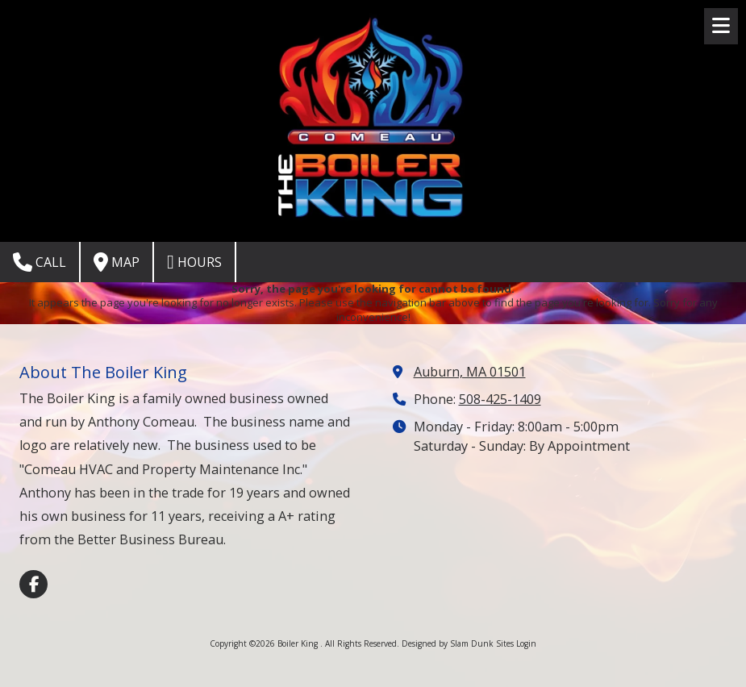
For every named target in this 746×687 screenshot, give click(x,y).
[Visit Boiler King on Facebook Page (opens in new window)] (33, 584)
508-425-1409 (500, 399)
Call (39, 262)
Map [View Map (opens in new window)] (117, 262)
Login (526, 643)
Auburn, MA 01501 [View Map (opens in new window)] (470, 372)
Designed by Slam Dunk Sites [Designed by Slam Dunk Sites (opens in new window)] (458, 643)
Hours (194, 262)
